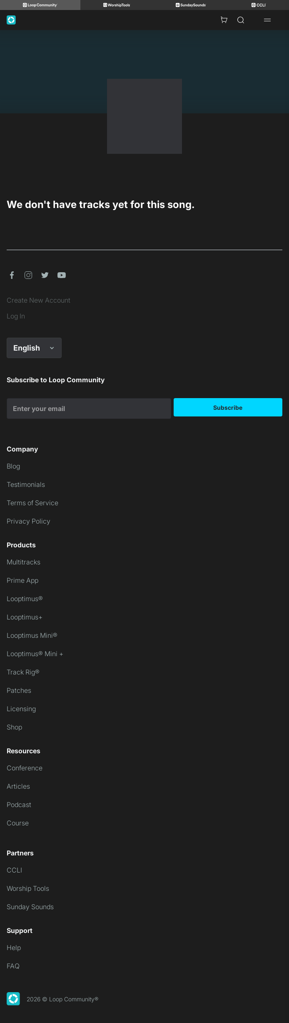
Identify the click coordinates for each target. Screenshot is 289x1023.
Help (14, 947)
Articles (18, 786)
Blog (13, 466)
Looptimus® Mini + (35, 653)
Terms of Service (32, 503)
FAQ (13, 966)
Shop (14, 727)
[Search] (241, 20)
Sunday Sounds (30, 907)
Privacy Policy (28, 521)
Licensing (21, 709)
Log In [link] (16, 316)
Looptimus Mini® (32, 635)
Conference (24, 768)
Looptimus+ (24, 617)
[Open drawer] (267, 20)
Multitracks (23, 562)
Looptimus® (25, 598)
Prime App (22, 580)
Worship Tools (28, 888)
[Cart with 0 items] (224, 20)
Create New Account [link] (38, 300)
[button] (12, 275)
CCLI (14, 870)
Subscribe (227, 407)
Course (18, 823)
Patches (19, 690)
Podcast (19, 804)
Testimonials (26, 484)
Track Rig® (23, 672)
